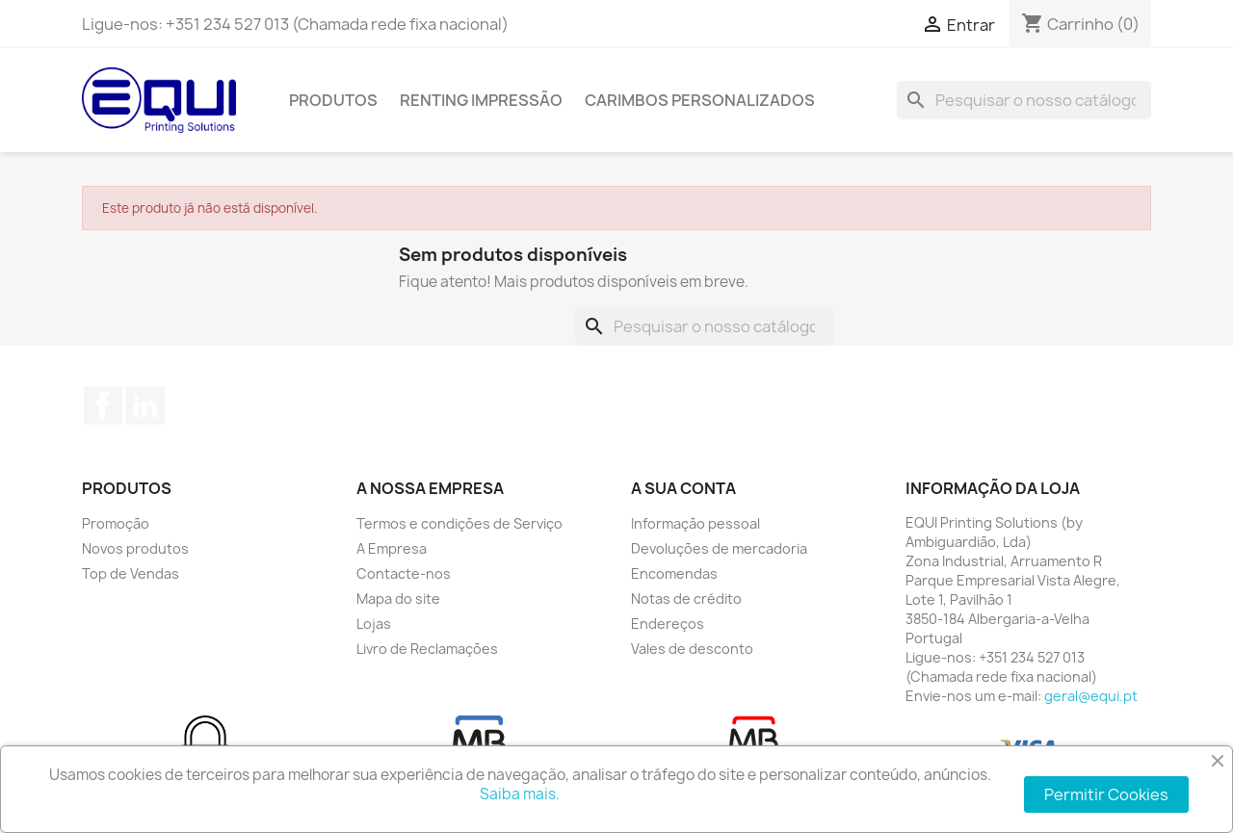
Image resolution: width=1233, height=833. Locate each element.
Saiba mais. (520, 794)
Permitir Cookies (1106, 794)
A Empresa (391, 548)
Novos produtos (135, 548)
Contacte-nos (403, 573)
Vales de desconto (692, 648)
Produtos (333, 100)
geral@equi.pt (1091, 696)
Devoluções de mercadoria (719, 548)
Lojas (373, 623)
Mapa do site (398, 598)
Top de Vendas (130, 573)
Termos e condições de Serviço (459, 523)
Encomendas (674, 573)
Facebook (103, 405)
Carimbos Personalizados (700, 100)
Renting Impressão (481, 100)
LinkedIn (145, 405)
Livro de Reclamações (427, 648)
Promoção (115, 523)
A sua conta (683, 488)
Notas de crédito (686, 598)
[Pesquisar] (1024, 100)
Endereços (667, 623)
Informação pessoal (695, 523)
